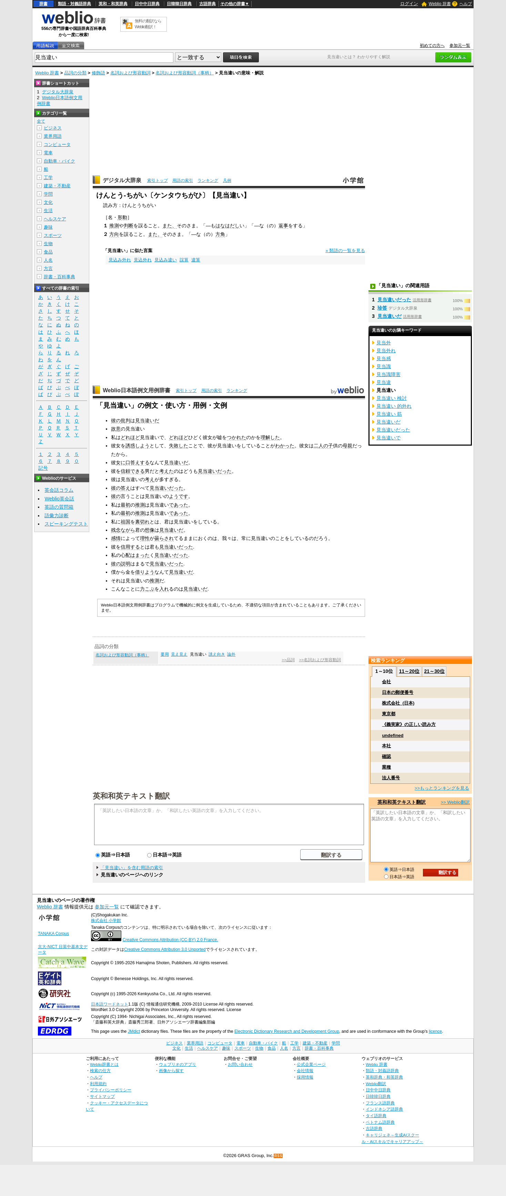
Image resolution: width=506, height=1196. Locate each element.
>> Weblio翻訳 (455, 802)
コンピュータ (57, 144)
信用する (130, 547)
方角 (220, 234)
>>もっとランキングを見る (442, 788)
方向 (114, 234)
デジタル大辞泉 (122, 180)
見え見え (179, 654)
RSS (278, 1156)
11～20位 (409, 671)
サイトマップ (102, 1096)
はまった (140, 555)
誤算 (184, 259)
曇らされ (164, 538)
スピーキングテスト (66, 524)
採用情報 (305, 1077)
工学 (48, 177)
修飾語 (98, 72)
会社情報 (305, 1070)
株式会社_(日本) (398, 703)
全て (41, 121)
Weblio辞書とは (104, 1064)
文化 (48, 202)
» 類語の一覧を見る (345, 250)
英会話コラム (58, 490)
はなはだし (227, 225)
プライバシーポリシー (110, 1090)
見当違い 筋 (389, 414)
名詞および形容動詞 (130, 72)
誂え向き (217, 654)
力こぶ (147, 589)
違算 (195, 259)
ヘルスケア (55, 218)
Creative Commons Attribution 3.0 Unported (165, 949)
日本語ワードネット (109, 1004)
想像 (149, 530)
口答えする (137, 462)
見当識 (383, 366)
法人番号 (391, 777)
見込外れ (143, 259)
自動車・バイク (59, 161)
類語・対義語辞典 (74, 3)
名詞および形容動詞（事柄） (184, 72)
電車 (48, 152)
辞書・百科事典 (59, 276)
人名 (48, 260)
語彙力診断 (56, 515)
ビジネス (53, 128)
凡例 (227, 180)
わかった (284, 445)
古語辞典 (207, 3)
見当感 (383, 358)
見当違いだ (147, 420)
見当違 (383, 382)
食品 (48, 251)
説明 (125, 563)
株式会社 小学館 (106, 920)
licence (435, 1031)
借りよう (144, 572)
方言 (48, 268)
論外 (231, 654)
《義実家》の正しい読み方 (409, 724)
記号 (43, 468)
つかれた (236, 437)
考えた (166, 471)
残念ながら (123, 530)
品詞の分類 (75, 72)
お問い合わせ (240, 1064)
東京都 (388, 713)
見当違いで (388, 437)
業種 (386, 767)
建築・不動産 (57, 185)
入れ (164, 589)
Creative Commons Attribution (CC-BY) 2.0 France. (170, 939)
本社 (386, 745)
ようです (178, 496)
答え (125, 488)
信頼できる (133, 471)
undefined (392, 735)
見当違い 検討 (391, 398)
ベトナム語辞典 (380, 1122)
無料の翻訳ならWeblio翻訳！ (148, 24)
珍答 (382, 308)
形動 (122, 217)
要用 (165, 654)
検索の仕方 (100, 1070)
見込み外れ (120, 259)
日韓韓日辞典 (179, 3)
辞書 (43, 3)
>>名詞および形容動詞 (320, 660)
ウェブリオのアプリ (177, 1064)
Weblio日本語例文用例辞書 (136, 390)
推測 (114, 225)
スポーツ (53, 235)
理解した (270, 437)
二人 (318, 445)
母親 (347, 445)
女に (120, 462)
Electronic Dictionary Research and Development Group (286, 1031)
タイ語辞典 (376, 1115)
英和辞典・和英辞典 (384, 1077)
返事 (283, 225)
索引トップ (157, 180)
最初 (125, 505)
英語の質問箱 (58, 507)
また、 (169, 225)
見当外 (383, 342)
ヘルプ (465, 3)
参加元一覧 (459, 45)
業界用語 (53, 136)
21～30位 (434, 671)
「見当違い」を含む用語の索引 (131, 867)
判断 (128, 225)
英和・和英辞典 (113, 3)
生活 (48, 210)
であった (178, 505)
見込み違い (165, 259)
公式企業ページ (311, 1064)
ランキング (208, 180)
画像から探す (171, 1070)
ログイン (409, 3)
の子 (328, 445)
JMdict (134, 1031)
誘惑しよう (137, 445)
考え (149, 479)
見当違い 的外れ (394, 406)
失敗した (178, 445)
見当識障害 (388, 374)
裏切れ (142, 521)
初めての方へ (432, 45)
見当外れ (386, 350)
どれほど (130, 437)
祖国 (125, 521)
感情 (116, 538)
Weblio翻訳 (376, 1083)
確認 (386, 756)
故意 (116, 428)
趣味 (48, 227)
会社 (386, 681)
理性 (145, 538)
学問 (48, 194)
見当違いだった (215, 471)
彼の (116, 420)
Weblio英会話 (59, 498)
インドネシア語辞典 (384, 1109)
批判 (125, 420)
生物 (48, 243)
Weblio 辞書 (440, 3)
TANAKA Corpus (53, 933)
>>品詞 (288, 660)
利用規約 (98, 1083)
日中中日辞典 (147, 3)
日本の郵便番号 (397, 692)
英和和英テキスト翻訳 (131, 795)
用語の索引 (182, 180)
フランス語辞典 (380, 1103)
